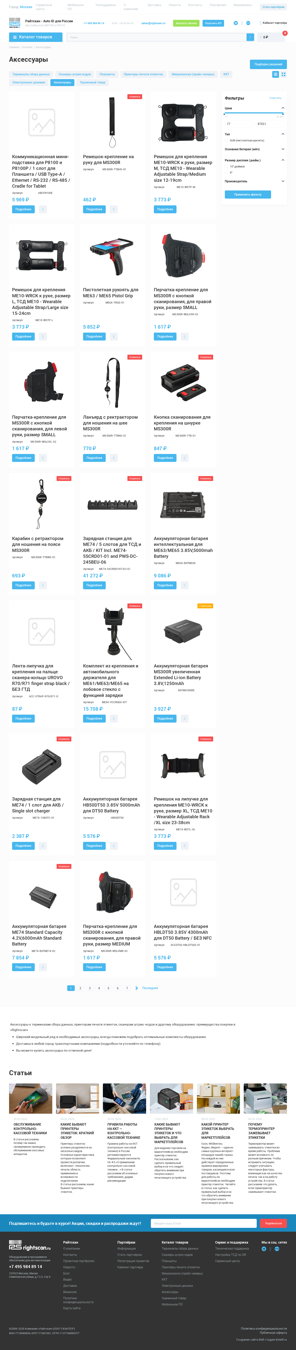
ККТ (226, 74)
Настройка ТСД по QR (230, 1255)
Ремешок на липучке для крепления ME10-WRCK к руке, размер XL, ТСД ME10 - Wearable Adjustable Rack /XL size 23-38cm (183, 810)
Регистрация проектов (133, 1261)
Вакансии (70, 1292)
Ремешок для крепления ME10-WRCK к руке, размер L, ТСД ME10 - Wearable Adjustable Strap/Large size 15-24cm (41, 301)
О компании (131, 7)
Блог (66, 1273)
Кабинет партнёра (273, 23)
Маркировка (243, 5)
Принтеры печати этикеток (143, 74)
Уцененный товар (92, 82)
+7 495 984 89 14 (94, 23)
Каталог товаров (32, 37)
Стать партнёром (273, 6)
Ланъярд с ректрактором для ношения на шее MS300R (110, 423)
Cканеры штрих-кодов (75, 74)
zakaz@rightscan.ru (153, 23)
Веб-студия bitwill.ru (273, 1339)
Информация (126, 1248)
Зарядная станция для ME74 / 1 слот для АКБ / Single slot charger (38, 804)
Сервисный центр (44, 7)
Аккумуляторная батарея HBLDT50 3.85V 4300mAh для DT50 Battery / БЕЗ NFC (183, 932)
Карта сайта (72, 1308)
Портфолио (218, 5)
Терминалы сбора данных (31, 74)
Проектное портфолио (78, 1261)
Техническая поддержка (232, 1248)
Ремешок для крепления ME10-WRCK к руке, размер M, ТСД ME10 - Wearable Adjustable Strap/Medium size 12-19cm (183, 168)
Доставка (154, 5)
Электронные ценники (28, 82)
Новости (175, 5)
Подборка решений (268, 64)
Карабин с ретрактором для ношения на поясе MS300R (37, 544)
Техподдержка (105, 5)
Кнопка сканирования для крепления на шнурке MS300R (182, 423)
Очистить (275, 98)
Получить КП (213, 23)
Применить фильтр (247, 194)
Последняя (150, 988)
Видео (67, 1279)
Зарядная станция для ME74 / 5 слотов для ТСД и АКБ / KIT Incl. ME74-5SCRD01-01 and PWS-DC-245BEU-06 (112, 550)
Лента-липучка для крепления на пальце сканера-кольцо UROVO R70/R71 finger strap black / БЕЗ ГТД (41, 677)
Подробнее (23, 209)
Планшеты (107, 74)
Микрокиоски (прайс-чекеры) (193, 74)
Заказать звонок (186, 23)
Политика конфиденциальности (78, 1300)
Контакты (195, 5)
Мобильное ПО (76, 7)
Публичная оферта (273, 1333)
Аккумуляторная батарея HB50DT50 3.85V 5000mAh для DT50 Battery (111, 804)
